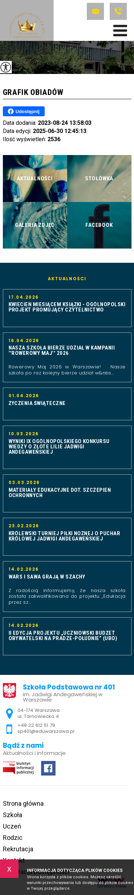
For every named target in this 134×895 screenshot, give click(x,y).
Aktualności (67, 279)
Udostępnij (24, 111)
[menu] (120, 30)
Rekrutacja (18, 849)
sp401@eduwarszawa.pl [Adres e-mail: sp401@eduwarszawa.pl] (46, 731)
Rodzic (13, 837)
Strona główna (23, 803)
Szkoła (12, 815)
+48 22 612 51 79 (118, 11)
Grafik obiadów (33, 92)
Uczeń (12, 826)
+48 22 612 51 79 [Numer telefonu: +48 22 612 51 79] (36, 725)
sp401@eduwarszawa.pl (95, 11)
